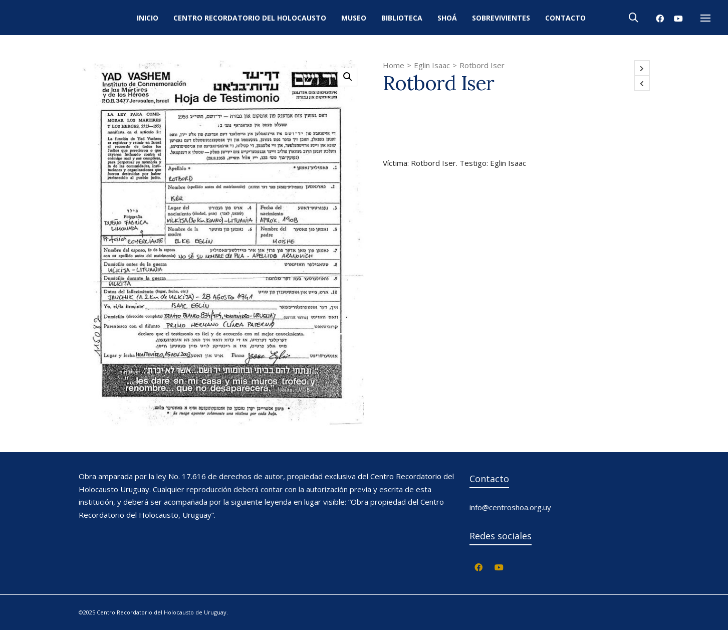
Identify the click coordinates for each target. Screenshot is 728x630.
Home (393, 65)
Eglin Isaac (432, 65)
